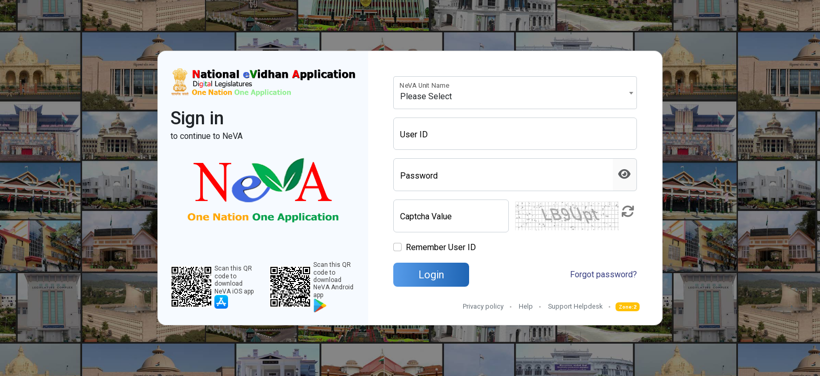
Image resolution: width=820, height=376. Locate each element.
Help (526, 306)
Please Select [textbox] (426, 96)
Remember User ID (441, 247)
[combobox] (515, 92)
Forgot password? (603, 274)
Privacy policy (483, 306)
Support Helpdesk (575, 306)
